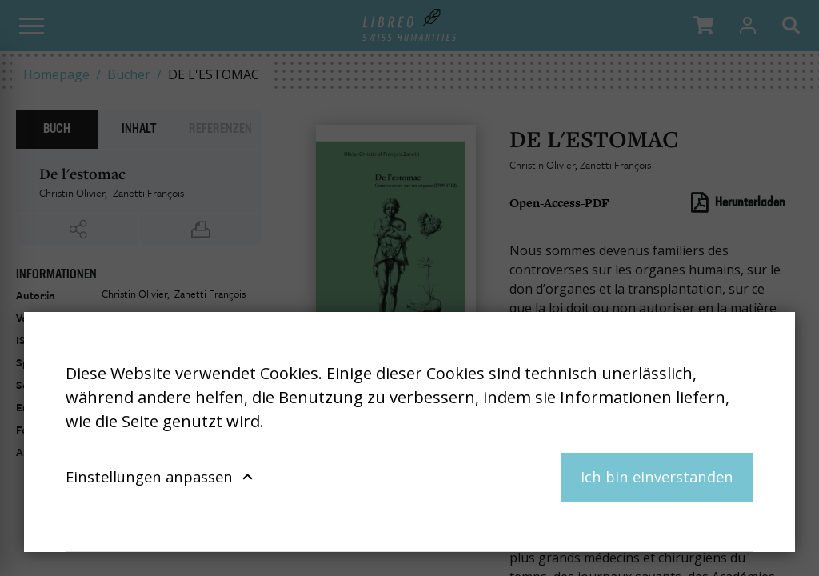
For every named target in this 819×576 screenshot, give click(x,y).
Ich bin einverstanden (657, 476)
